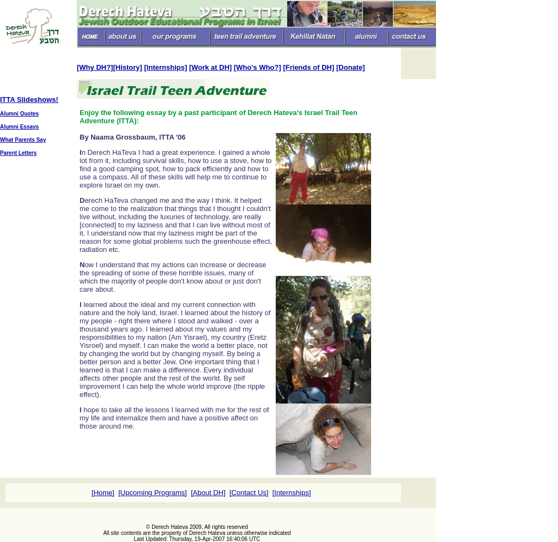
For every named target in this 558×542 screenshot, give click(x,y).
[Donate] (350, 67)
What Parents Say (23, 140)
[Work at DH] (210, 67)
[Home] (103, 493)
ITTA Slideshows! (29, 99)
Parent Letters (18, 153)
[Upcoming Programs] (152, 493)
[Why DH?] (95, 67)
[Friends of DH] (308, 67)
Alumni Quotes (19, 114)
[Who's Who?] (257, 67)
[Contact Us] (249, 493)
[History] (127, 67)
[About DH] (208, 493)
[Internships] (165, 67)
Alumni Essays (19, 127)
